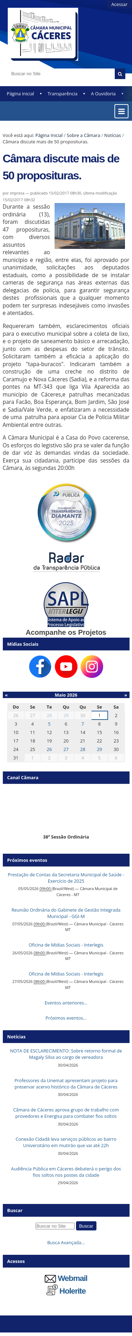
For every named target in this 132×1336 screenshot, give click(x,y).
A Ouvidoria (103, 93)
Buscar (15, 1210)
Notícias (112, 135)
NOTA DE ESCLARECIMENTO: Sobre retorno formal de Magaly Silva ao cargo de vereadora (66, 1054)
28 (49, 715)
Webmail (66, 1278)
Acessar (119, 4)
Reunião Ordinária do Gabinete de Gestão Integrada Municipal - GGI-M (66, 913)
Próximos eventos (27, 860)
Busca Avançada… (65, 1242)
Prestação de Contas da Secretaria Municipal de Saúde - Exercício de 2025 (66, 877)
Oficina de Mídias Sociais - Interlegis (66, 945)
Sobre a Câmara (83, 135)
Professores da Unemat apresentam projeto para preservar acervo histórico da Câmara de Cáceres (66, 1083)
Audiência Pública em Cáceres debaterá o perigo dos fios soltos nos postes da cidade (66, 1171)
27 (66, 749)
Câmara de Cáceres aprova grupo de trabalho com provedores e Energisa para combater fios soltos (66, 1113)
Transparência (62, 93)
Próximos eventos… (65, 1018)
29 (66, 715)
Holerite (66, 1291)
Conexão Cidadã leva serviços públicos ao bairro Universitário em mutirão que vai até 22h (65, 1142)
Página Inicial (20, 93)
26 (49, 749)
